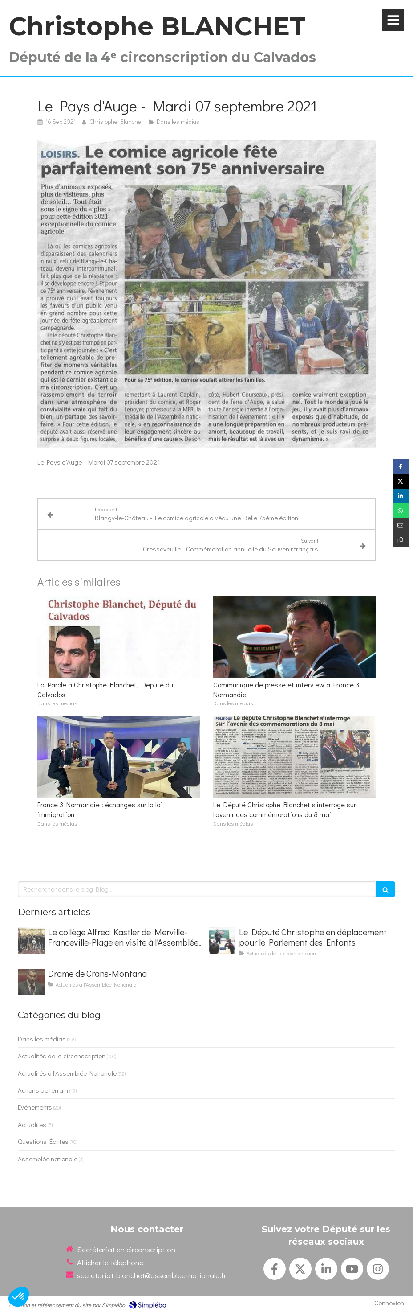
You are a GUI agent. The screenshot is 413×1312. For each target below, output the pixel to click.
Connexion (389, 1302)
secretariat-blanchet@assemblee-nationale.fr (152, 1275)
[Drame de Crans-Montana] (31, 982)
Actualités (32, 1124)
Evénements (35, 1106)
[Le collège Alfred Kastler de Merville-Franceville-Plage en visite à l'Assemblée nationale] (31, 940)
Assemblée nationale (47, 1158)
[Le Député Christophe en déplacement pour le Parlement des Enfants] (222, 940)
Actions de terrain (43, 1090)
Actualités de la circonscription (61, 1055)
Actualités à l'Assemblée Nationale (67, 1073)
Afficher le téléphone (110, 1262)
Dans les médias (42, 1038)
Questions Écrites (43, 1141)
